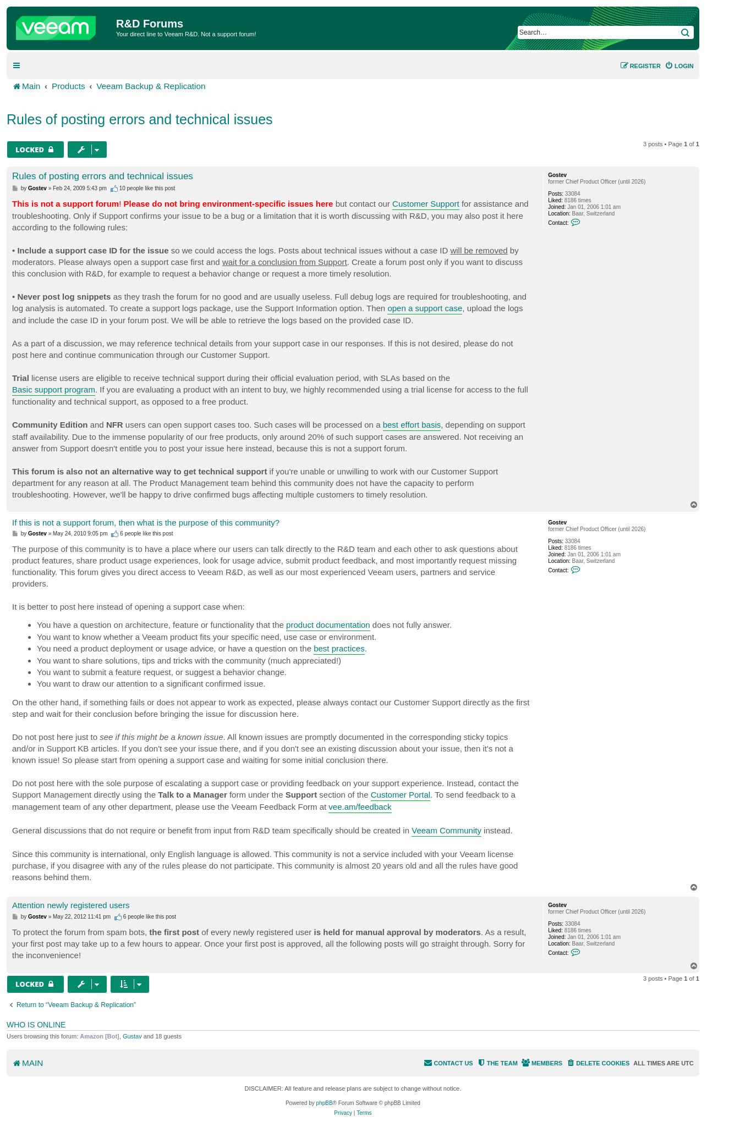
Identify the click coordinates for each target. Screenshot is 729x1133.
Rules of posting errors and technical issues (140, 119)
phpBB (324, 1103)
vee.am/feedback (359, 806)
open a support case (424, 308)
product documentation (328, 624)
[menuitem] (679, 66)
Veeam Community (446, 830)
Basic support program (53, 389)
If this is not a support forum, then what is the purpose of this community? (145, 522)
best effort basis (412, 424)
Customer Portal (400, 794)
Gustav (132, 1036)
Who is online (36, 1024)
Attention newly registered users (70, 905)
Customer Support (425, 203)
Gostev (557, 175)
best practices (339, 648)
